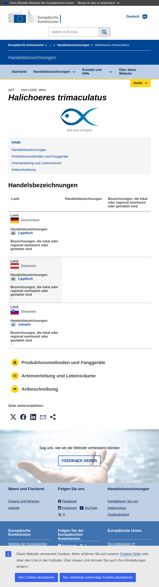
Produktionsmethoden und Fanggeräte (40, 156)
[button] (13, 417)
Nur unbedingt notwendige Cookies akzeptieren (97, 577)
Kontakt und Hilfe (91, 71)
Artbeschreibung (24, 169)
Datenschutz (117, 508)
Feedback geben (79, 461)
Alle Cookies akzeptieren (36, 577)
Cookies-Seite (130, 554)
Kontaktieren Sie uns (123, 501)
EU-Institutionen (119, 544)
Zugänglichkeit (118, 514)
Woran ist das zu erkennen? (98, 3)
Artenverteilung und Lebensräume (36, 163)
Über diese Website (127, 71)
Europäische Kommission (26, 45)
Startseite (19, 71)
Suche (104, 32)
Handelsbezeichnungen (73, 45)
